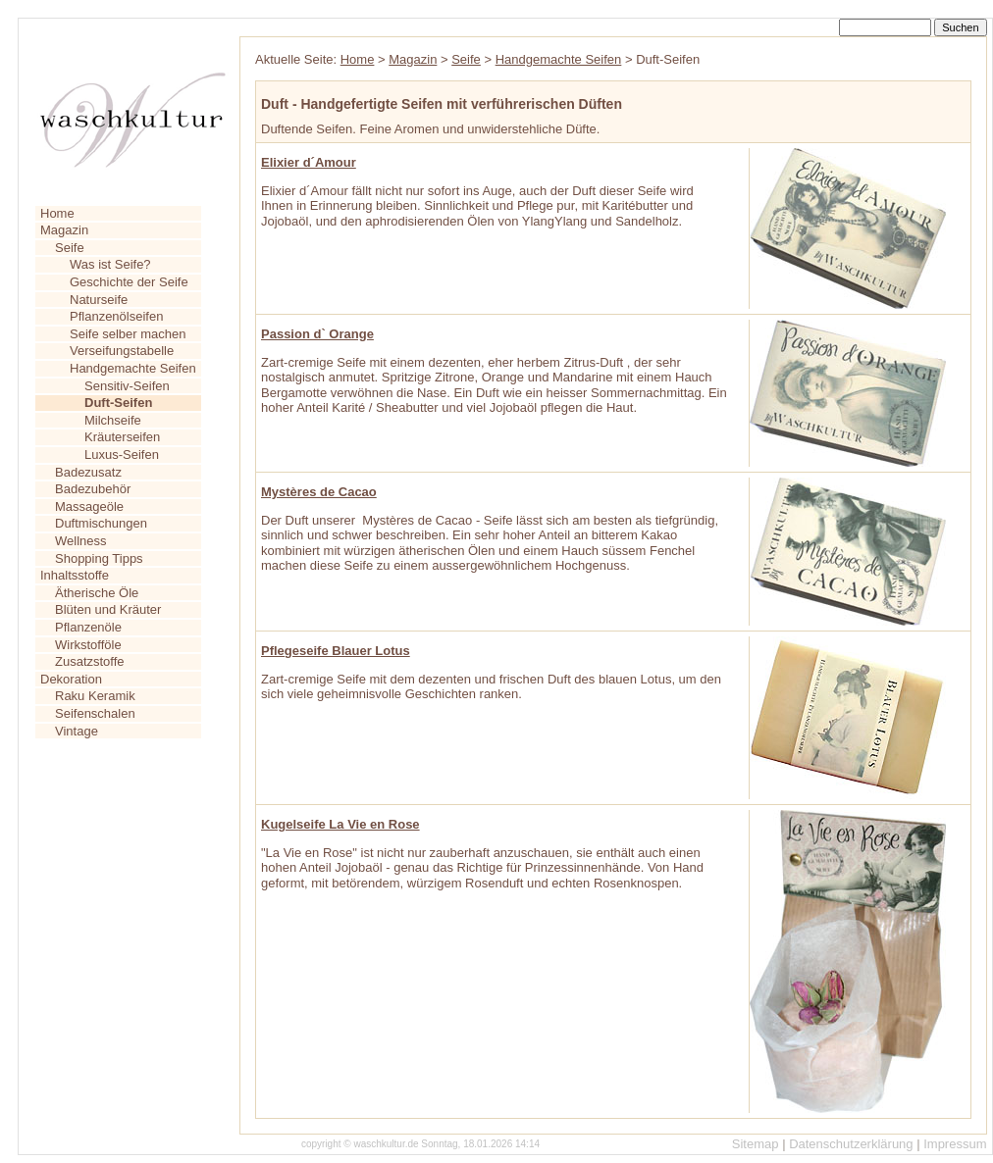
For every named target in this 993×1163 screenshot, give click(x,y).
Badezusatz (88, 472)
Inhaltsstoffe (74, 575)
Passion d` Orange (317, 334)
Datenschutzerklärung (851, 1144)
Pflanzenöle (88, 627)
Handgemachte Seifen (133, 368)
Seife (69, 247)
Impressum (954, 1144)
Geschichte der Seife (129, 282)
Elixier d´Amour (308, 162)
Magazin (64, 230)
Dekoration (71, 679)
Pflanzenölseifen (116, 316)
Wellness (81, 540)
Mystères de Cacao (319, 491)
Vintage (76, 731)
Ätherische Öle (96, 592)
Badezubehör (93, 488)
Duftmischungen (101, 523)
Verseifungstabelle (122, 350)
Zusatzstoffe (90, 661)
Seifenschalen (95, 713)
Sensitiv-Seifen (127, 386)
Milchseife (112, 420)
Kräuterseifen (122, 437)
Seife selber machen (128, 334)
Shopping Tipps (99, 558)
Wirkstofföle (88, 644)
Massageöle (89, 506)
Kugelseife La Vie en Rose (340, 824)
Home (57, 213)
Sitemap (755, 1144)
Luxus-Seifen (121, 454)
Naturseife (99, 299)
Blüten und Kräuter (108, 609)
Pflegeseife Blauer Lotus (335, 650)
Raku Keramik (95, 695)
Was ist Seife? (110, 264)
